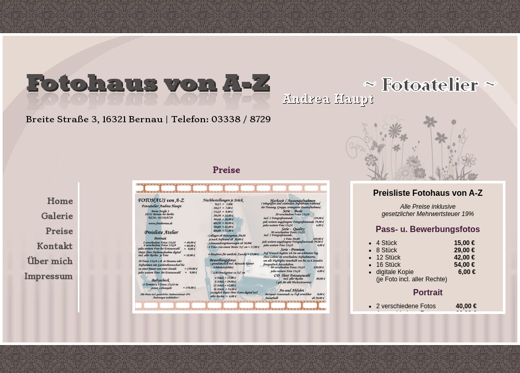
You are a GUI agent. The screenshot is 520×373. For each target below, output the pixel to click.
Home (60, 201)
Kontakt (55, 246)
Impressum (48, 276)
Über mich (50, 261)
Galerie (57, 216)
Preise (59, 231)
